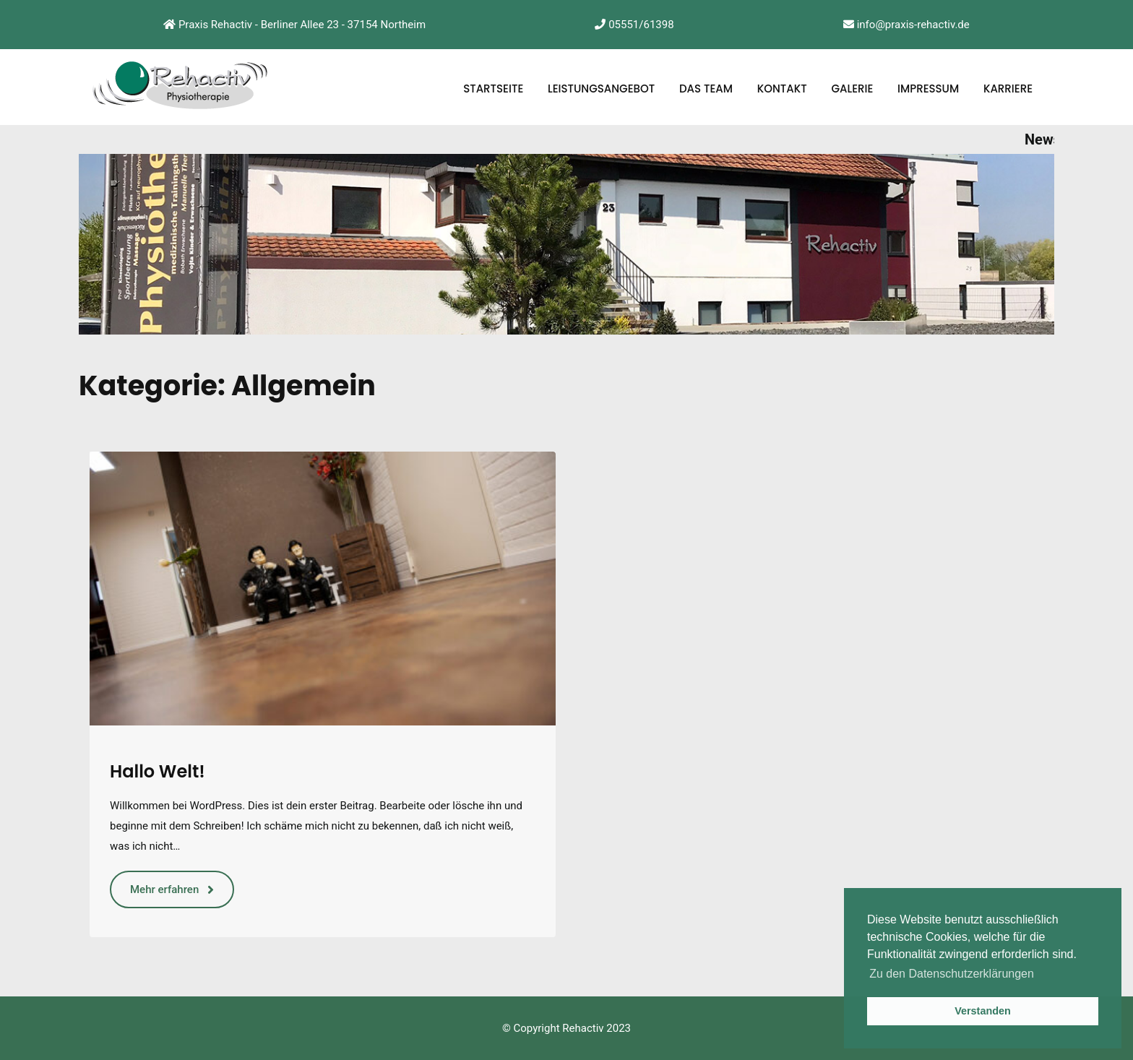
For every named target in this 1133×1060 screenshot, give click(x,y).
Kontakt (782, 88)
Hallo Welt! (157, 771)
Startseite (493, 88)
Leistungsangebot (601, 88)
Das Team (706, 88)
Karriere (1008, 88)
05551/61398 (634, 24)
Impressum (928, 88)
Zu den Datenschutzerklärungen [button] (951, 974)
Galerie (852, 88)
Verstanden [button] (983, 1011)
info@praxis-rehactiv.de (906, 24)
